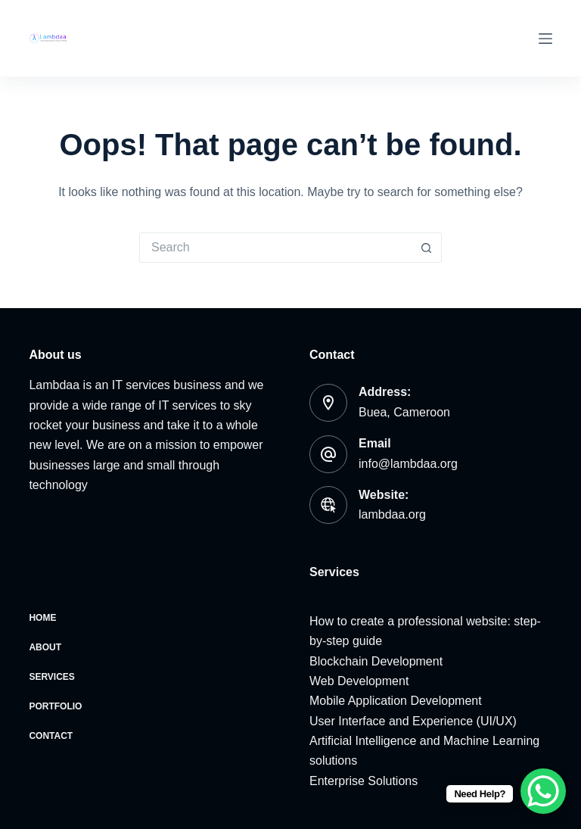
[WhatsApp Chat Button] (543, 791)
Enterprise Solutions (363, 780)
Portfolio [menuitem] (55, 706)
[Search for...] (275, 247)
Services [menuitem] (51, 677)
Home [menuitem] (42, 617)
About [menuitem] (45, 647)
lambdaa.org (392, 514)
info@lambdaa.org (408, 463)
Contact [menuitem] (51, 736)
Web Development (359, 681)
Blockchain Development (376, 661)
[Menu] (545, 38)
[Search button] (427, 247)
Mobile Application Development (395, 700)
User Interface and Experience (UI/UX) (413, 721)
